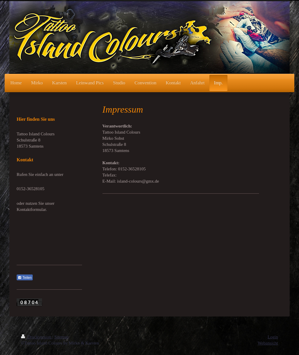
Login (272, 337)
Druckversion (36, 337)
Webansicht (268, 343)
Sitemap (61, 337)
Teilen (25, 278)
